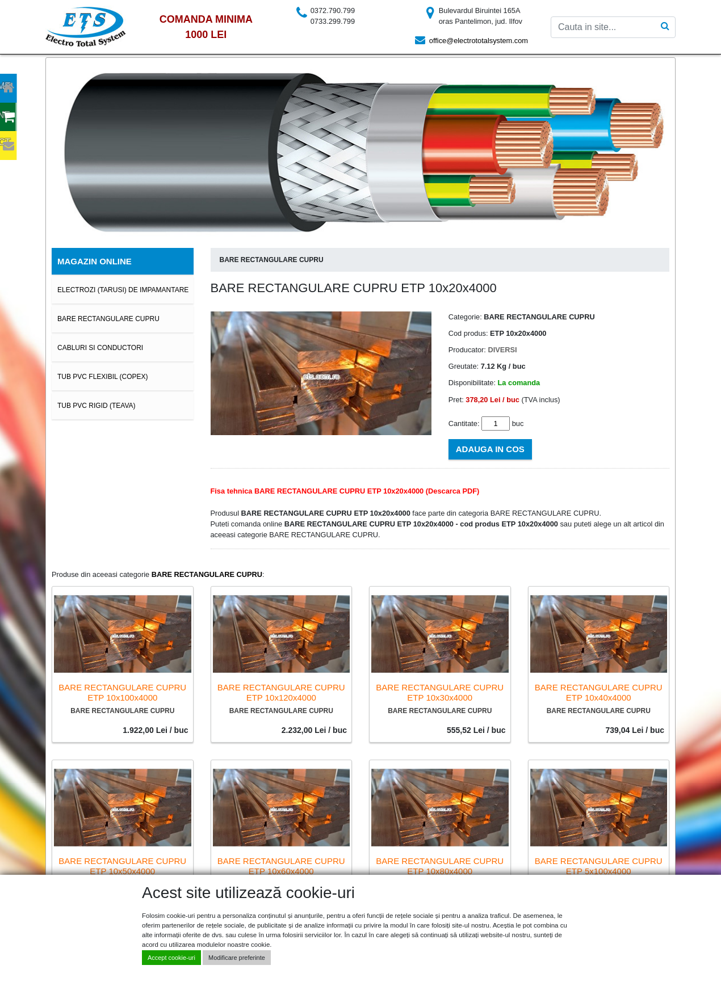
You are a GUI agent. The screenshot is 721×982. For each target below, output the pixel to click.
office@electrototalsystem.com (478, 40)
